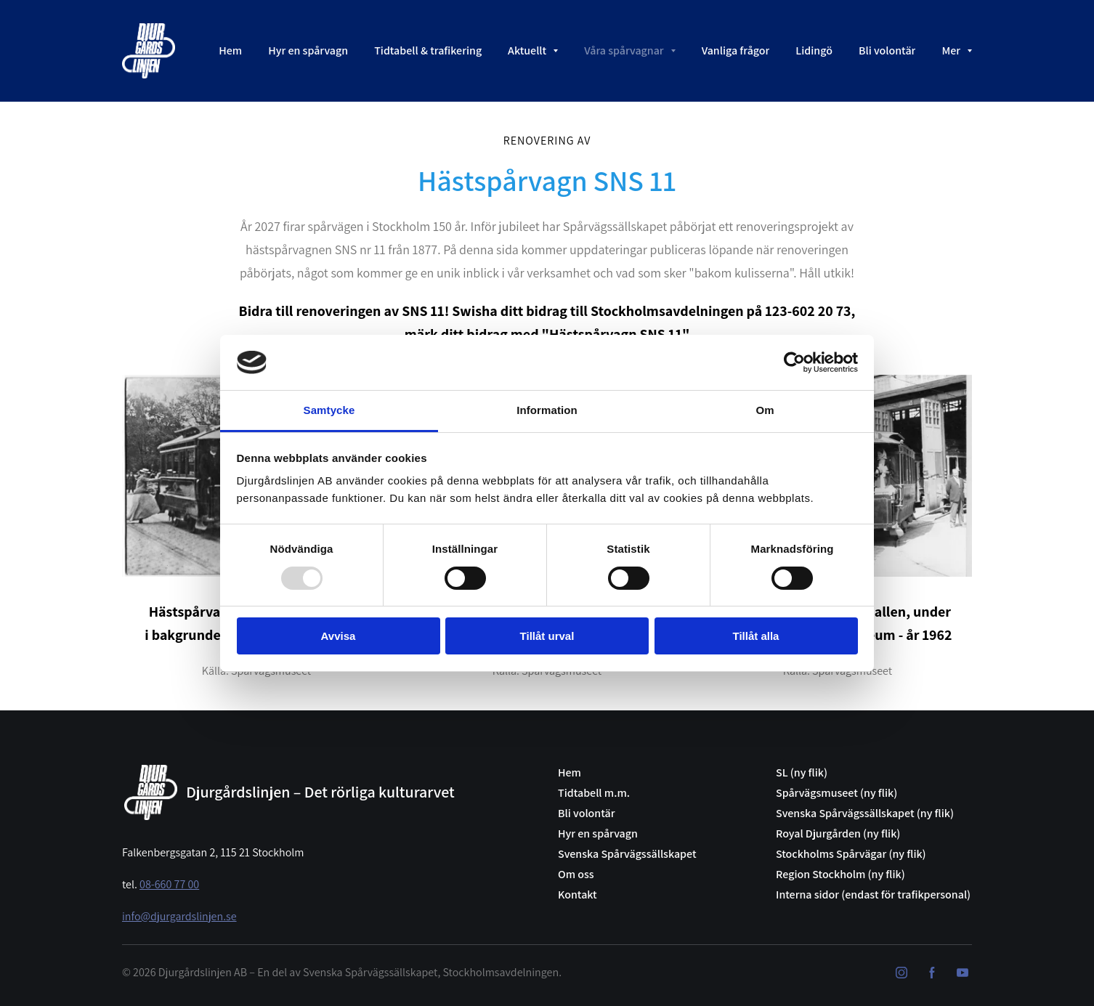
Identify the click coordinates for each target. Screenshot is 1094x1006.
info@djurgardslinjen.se (179, 916)
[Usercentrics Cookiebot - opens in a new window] (794, 362)
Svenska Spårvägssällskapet (627, 853)
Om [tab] (764, 410)
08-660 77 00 (169, 884)
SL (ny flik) (801, 772)
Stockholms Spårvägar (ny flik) (851, 853)
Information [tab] (547, 410)
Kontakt (577, 894)
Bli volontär (586, 813)
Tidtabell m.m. (594, 792)
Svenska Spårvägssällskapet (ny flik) (865, 813)
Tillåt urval (547, 636)
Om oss (576, 874)
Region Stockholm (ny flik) (840, 874)
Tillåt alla (756, 636)
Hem (569, 772)
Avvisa (338, 636)
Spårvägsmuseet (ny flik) (836, 792)
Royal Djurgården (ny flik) (838, 833)
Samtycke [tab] (329, 410)
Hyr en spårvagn (598, 833)
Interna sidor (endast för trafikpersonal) (873, 894)
